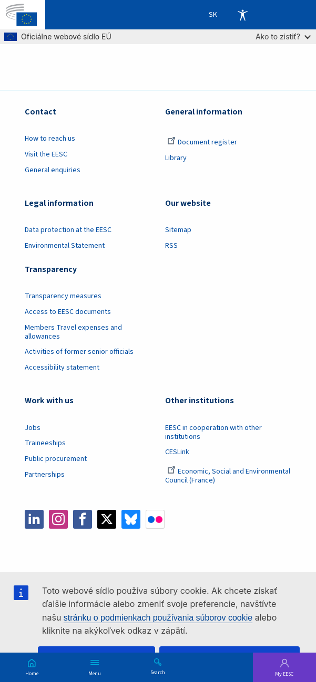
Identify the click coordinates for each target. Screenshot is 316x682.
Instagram (58, 519)
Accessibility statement (62, 367)
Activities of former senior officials (79, 352)
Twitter (106, 519)
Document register (202, 142)
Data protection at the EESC (68, 230)
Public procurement (56, 459)
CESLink (177, 452)
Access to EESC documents (68, 312)
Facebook (82, 519)
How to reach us (50, 138)
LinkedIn (34, 519)
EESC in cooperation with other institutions (213, 432)
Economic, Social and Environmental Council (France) (227, 476)
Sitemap (178, 230)
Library (176, 158)
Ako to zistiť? (283, 36)
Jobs (32, 428)
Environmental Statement (65, 245)
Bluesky (130, 519)
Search (157, 672)
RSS (171, 245)
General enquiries (52, 170)
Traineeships (45, 443)
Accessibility (242, 14)
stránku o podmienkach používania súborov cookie (158, 617)
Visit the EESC (46, 154)
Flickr (155, 519)
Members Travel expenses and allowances (73, 332)
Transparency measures (63, 296)
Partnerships (45, 474)
